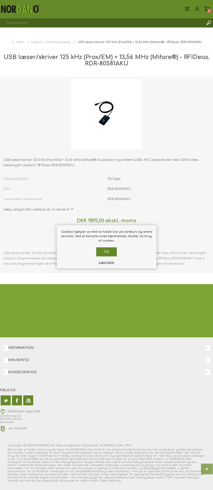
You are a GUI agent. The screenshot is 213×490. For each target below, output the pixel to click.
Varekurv (207, 9)
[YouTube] (28, 400)
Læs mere (106, 262)
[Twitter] (6, 400)
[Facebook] (17, 400)
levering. (114, 480)
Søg (208, 22)
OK (106, 252)
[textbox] (102, 22)
